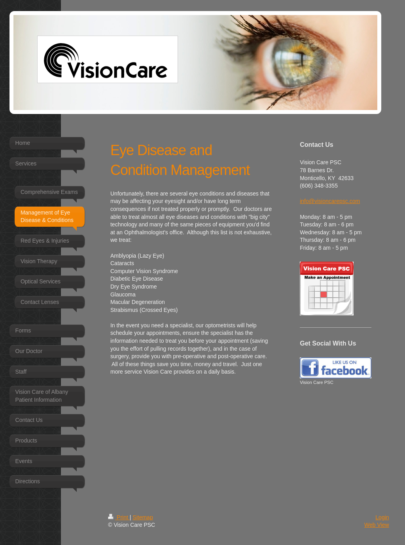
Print (119, 517)
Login (382, 517)
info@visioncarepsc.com (330, 201)
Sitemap (142, 517)
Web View (376, 525)
